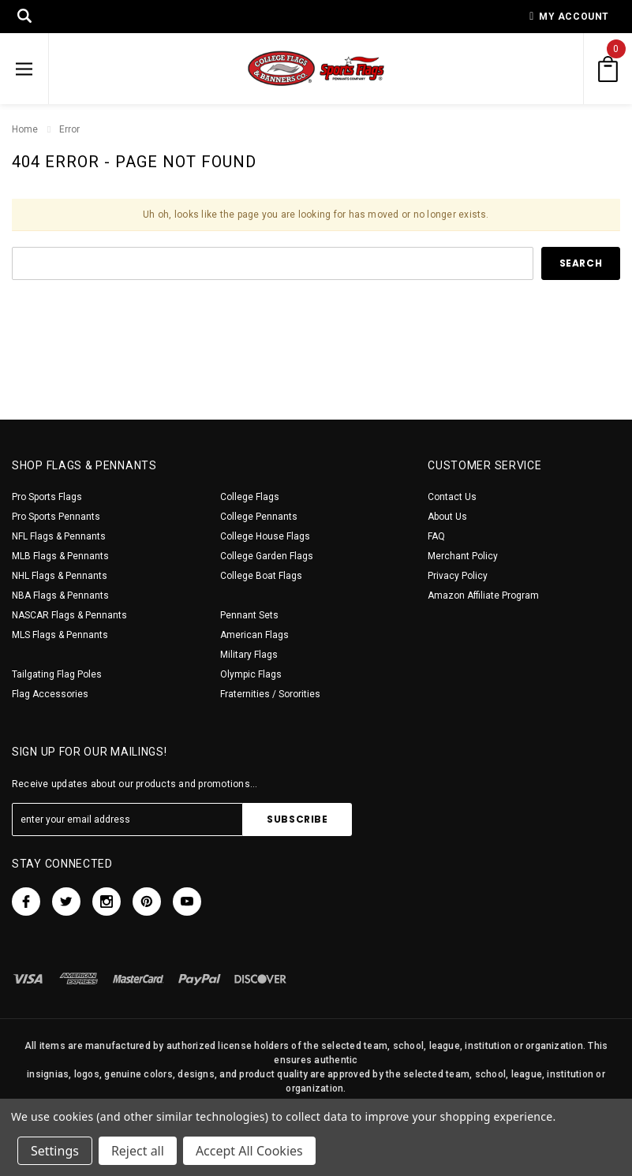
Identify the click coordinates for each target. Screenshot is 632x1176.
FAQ (436, 536)
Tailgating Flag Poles (57, 674)
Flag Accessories (50, 694)
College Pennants (258, 516)
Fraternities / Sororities (270, 694)
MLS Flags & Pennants (60, 634)
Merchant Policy (463, 556)
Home (25, 129)
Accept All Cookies (249, 1150)
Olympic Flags (251, 674)
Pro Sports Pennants (56, 516)
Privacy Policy (458, 575)
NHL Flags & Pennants (59, 575)
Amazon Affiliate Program (483, 595)
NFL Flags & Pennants (59, 536)
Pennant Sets (249, 615)
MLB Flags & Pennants (60, 556)
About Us (447, 516)
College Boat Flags (261, 575)
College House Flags (265, 536)
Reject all (137, 1150)
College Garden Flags (266, 556)
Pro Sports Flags (47, 496)
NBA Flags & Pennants (60, 595)
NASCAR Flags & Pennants (69, 615)
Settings (55, 1150)
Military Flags (249, 654)
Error (69, 129)
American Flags (254, 634)
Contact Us (452, 496)
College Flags (249, 496)
